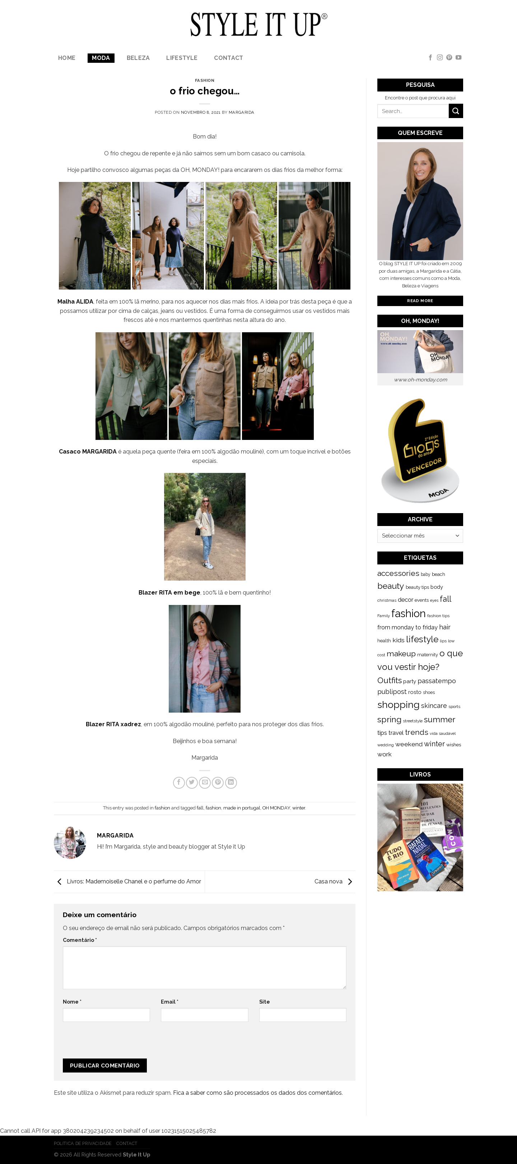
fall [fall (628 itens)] (445, 599)
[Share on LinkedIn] (231, 783)
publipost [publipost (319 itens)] (392, 691)
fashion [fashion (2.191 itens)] (408, 613)
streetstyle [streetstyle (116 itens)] (413, 720)
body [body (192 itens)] (436, 587)
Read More (420, 300)
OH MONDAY (276, 808)
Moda (101, 58)
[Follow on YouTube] (458, 58)
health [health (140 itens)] (384, 640)
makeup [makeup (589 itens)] (401, 653)
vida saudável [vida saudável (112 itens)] (443, 733)
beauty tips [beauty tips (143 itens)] (417, 587)
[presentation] (111, 1043)
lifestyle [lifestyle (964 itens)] (422, 639)
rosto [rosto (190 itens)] (414, 692)
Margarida (242, 112)
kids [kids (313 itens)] (398, 640)
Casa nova (335, 881)
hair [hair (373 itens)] (445, 627)
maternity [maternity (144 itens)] (427, 654)
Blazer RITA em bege (169, 592)
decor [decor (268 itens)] (405, 599)
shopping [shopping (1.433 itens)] (398, 704)
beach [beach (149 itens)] (438, 574)
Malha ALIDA (75, 301)
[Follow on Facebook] (430, 58)
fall (200, 808)
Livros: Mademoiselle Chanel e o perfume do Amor (127, 881)
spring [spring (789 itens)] (389, 719)
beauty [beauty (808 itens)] (390, 586)
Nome (72, 1002)
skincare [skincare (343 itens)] (434, 705)
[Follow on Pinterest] (449, 58)
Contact (228, 58)
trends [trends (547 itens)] (416, 732)
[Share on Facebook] (179, 783)
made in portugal (241, 808)
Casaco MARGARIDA (88, 451)
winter (298, 808)
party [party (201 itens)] (409, 681)
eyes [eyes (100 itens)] (434, 600)
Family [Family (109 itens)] (383, 615)
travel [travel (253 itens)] (396, 732)
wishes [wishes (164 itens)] (453, 744)
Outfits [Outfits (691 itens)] (389, 680)
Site (264, 1002)
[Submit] (456, 111)
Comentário (80, 940)
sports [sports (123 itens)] (454, 706)
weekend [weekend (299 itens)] (409, 744)
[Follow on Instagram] (440, 58)
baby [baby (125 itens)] (425, 574)
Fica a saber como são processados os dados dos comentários (257, 1092)
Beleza (138, 58)
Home (66, 58)
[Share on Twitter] (192, 783)
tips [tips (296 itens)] (382, 732)
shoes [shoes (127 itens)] (429, 692)
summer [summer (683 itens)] (439, 719)
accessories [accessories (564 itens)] (398, 573)
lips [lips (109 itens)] (443, 640)
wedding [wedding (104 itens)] (385, 745)
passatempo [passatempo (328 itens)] (437, 681)
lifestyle (181, 58)
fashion (205, 80)
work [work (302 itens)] (384, 754)
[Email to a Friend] (205, 783)
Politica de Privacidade (83, 1143)
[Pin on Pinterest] (218, 783)
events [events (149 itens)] (422, 600)
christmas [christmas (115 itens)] (386, 600)
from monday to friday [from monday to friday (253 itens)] (407, 627)
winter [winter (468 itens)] (434, 744)
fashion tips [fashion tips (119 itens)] (438, 615)
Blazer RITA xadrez (113, 724)
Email (169, 1002)
